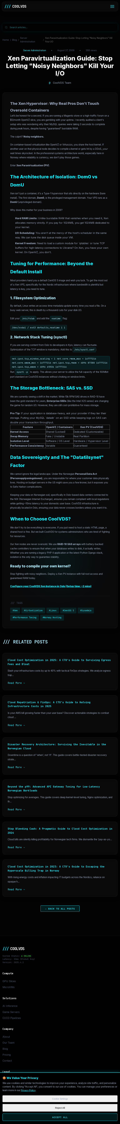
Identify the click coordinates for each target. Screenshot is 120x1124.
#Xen (15, 610)
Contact (7, 1060)
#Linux (52, 610)
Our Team (8, 1042)
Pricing (6, 1054)
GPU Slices (9, 981)
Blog (14, 39)
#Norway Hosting (52, 617)
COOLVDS (15, 7)
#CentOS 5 (68, 610)
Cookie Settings (60, 1099)
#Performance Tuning (24, 617)
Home (5, 39)
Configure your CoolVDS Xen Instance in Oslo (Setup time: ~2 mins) (50, 586)
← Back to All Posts (60, 908)
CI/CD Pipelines (11, 1018)
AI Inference (10, 1005)
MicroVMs (8, 987)
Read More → (16, 683)
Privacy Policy (28, 1090)
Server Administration (27, 40)
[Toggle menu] (112, 6)
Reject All (60, 1108)
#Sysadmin (85, 610)
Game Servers (11, 1012)
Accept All (60, 1118)
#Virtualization (33, 610)
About (6, 1036)
